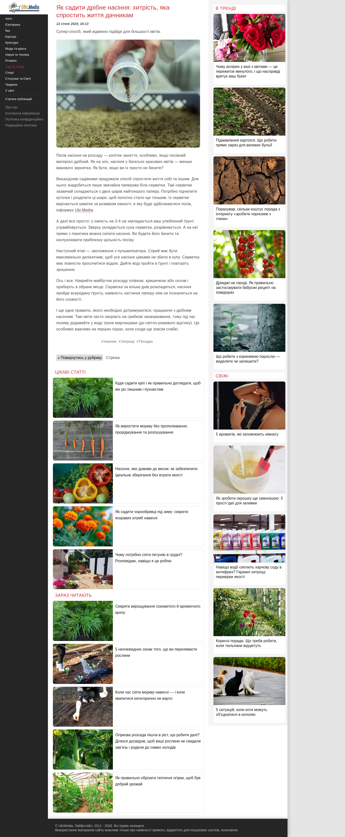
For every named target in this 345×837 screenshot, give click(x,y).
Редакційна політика (21, 125)
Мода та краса (15, 48)
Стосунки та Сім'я (18, 78)
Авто (8, 18)
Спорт (9, 72)
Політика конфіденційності (25, 119)
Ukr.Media (84, 210)
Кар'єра (10, 36)
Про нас (11, 107)
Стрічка (113, 358)
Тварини (11, 84)
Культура (11, 42)
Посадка (146, 341)
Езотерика (12, 24)
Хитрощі (127, 341)
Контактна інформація (22, 113)
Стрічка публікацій (18, 99)
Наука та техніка (17, 54)
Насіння (110, 341)
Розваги (11, 60)
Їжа (7, 30)
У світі (9, 90)
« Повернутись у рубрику (80, 358)
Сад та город (14, 66)
